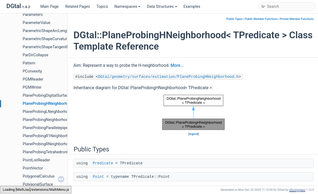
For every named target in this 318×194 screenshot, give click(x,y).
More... (177, 65)
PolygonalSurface (38, 184)
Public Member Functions (261, 19)
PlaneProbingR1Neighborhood (49, 136)
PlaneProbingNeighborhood (46, 119)
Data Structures (162, 6)
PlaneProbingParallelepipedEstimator (55, 128)
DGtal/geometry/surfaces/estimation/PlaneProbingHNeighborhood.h (168, 77)
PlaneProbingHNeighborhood (48, 103)
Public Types (234, 19)
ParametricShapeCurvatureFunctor (52, 39)
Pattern (29, 63)
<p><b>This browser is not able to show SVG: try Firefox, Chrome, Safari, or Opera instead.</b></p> (193, 112)
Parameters (33, 14)
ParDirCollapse (35, 55)
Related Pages (77, 6)
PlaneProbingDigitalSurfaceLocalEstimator (59, 95)
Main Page (49, 6)
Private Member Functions (297, 19)
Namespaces (127, 6)
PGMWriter (32, 87)
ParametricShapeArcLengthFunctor (53, 31)
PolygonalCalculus (39, 176)
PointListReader (36, 160)
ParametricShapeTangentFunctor (51, 47)
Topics (102, 6)
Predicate (103, 163)
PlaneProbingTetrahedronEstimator (53, 152)
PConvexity (32, 71)
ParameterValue (36, 22)
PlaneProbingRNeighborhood (48, 144)
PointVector (33, 168)
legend (193, 134)
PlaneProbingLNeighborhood (47, 111)
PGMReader (33, 79)
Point (98, 177)
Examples (192, 6)
